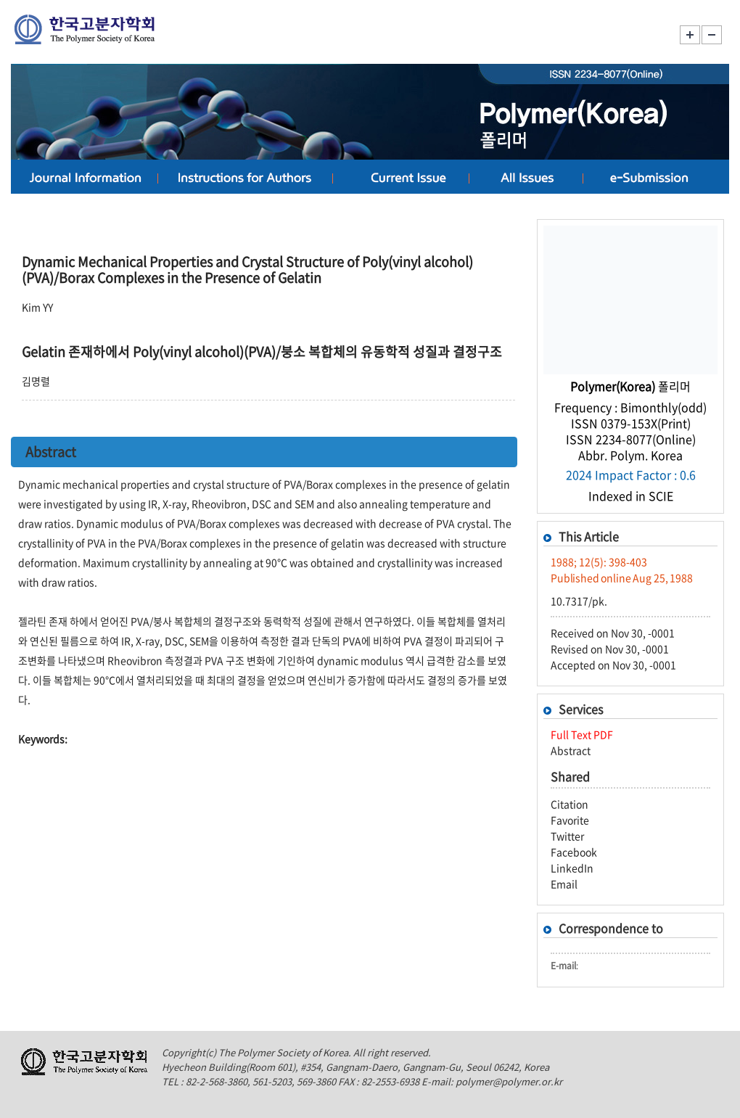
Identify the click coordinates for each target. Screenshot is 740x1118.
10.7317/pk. (579, 600)
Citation (569, 804)
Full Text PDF (582, 734)
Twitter (567, 836)
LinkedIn (572, 867)
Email (564, 883)
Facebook (574, 851)
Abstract (571, 750)
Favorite (570, 820)
